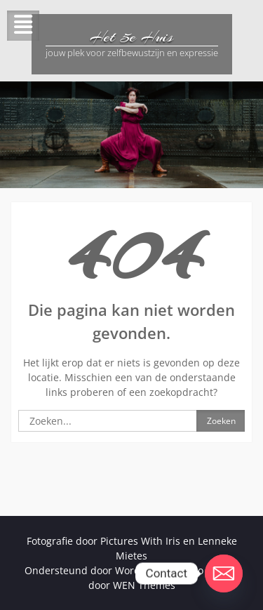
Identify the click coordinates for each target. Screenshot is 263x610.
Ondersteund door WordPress (95, 570)
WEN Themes (144, 585)
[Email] (224, 573)
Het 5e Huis (131, 36)
